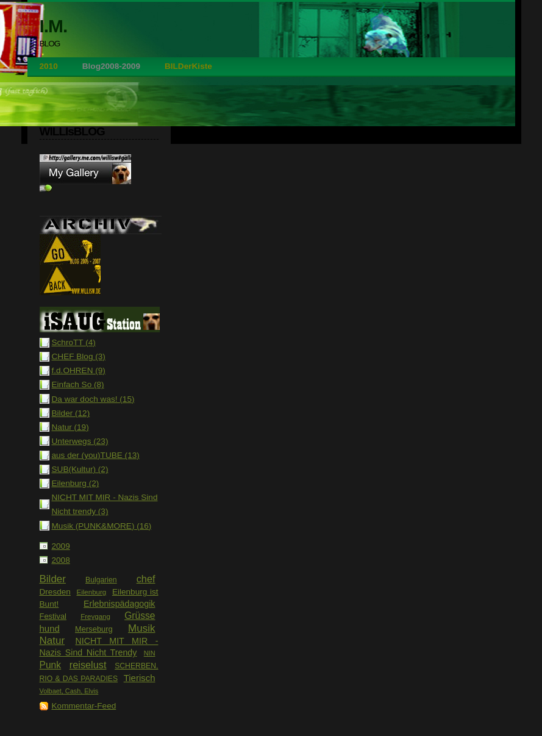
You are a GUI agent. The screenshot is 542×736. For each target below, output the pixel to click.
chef (146, 578)
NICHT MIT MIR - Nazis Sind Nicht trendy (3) (105, 504)
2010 (49, 66)
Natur (52, 640)
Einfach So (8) (78, 384)
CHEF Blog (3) (78, 356)
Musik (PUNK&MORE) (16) (102, 526)
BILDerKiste (188, 66)
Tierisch (139, 678)
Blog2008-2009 (111, 66)
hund (50, 628)
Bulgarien (101, 580)
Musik (141, 628)
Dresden (55, 591)
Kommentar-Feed (84, 705)
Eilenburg (91, 592)
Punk (51, 665)
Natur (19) (70, 427)
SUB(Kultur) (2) (80, 469)
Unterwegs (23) (80, 441)
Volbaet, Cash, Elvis (69, 691)
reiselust (88, 664)
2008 (61, 560)
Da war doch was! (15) (93, 399)
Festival (53, 616)
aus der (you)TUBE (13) (96, 455)
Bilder (53, 579)
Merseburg (94, 629)
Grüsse (139, 615)
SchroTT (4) (74, 342)
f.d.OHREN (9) (78, 370)
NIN (149, 653)
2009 (61, 546)
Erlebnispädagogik (119, 604)
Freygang (95, 616)
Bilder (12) (71, 413)
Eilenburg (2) (75, 483)
